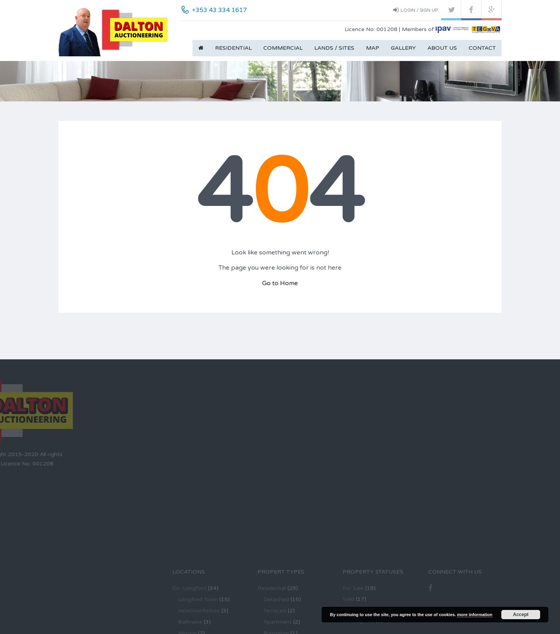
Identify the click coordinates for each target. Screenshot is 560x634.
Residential (233, 48)
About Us (442, 48)
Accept (520, 614)
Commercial (283, 48)
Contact (482, 48)
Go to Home (280, 283)
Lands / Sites (334, 48)
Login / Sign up (415, 10)
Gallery (403, 48)
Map (372, 48)
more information (474, 614)
